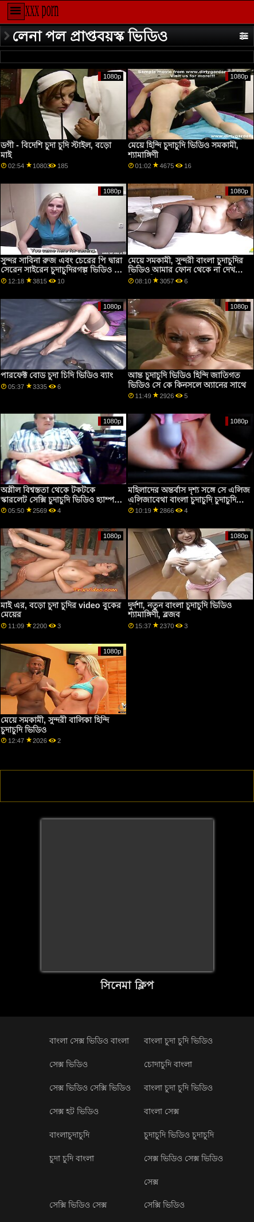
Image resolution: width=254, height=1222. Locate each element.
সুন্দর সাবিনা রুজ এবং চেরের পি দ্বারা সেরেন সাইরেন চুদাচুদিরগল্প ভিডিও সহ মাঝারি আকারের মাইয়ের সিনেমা (62, 270)
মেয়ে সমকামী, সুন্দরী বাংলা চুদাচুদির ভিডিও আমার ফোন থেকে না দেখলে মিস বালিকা (186, 270)
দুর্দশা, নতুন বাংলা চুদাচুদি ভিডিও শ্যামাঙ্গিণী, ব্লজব (180, 610)
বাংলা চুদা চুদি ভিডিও (178, 1040)
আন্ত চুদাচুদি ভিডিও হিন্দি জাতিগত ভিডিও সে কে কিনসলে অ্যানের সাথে (187, 380)
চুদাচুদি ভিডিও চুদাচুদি (179, 1134)
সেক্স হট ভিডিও (74, 1111)
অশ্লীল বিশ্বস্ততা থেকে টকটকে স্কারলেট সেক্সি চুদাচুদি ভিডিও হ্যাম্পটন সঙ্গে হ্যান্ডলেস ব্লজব (62, 499)
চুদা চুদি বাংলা (71, 1158)
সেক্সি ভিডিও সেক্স (78, 1204)
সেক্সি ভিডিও (164, 1204)
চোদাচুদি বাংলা (168, 1064)
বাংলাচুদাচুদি (69, 1134)
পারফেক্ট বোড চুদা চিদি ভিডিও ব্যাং (57, 375)
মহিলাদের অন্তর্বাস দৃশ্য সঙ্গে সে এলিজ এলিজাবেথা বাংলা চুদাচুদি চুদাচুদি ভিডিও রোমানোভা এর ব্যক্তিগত (189, 499)
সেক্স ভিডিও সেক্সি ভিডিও (90, 1087)
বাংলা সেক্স (161, 1111)
